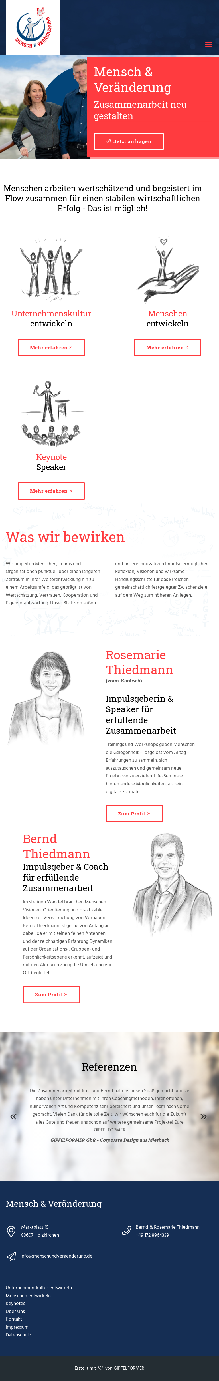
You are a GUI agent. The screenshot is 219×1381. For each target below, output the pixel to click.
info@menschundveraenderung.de (56, 1256)
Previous (14, 1115)
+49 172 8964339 (152, 1235)
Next (204, 1115)
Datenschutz (18, 1335)
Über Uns (15, 1312)
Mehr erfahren (49, 347)
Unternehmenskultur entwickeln (39, 1288)
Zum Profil (132, 813)
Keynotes (15, 1304)
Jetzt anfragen (132, 141)
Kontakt (14, 1319)
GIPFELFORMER (129, 1368)
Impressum (17, 1327)
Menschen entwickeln (28, 1296)
